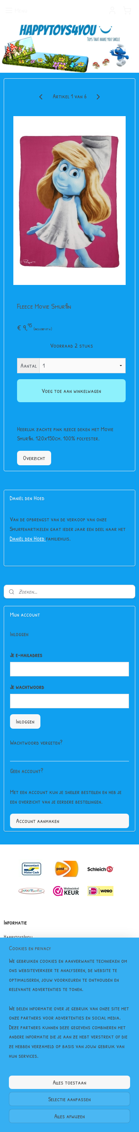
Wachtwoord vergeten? (36, 742)
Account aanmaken (37, 821)
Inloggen (25, 721)
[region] (69, 1011)
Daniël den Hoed (28, 538)
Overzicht (34, 458)
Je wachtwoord (27, 687)
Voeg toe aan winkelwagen (71, 391)
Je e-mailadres (26, 655)
